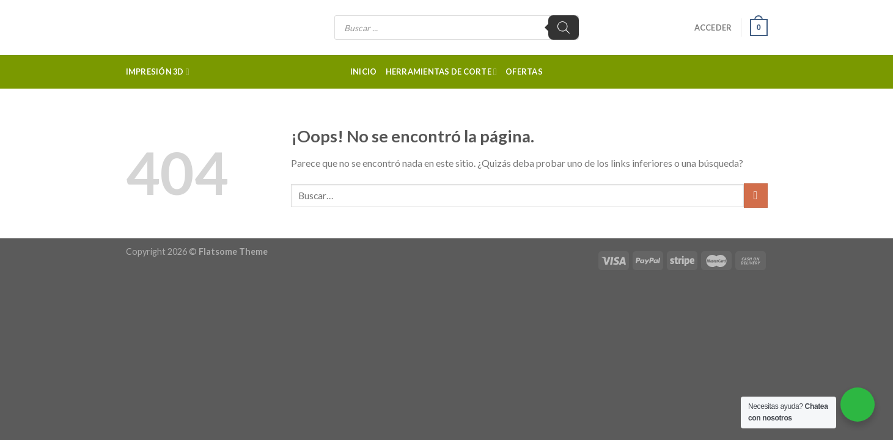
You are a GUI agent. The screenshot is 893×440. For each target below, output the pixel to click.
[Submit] (756, 195)
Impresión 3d (157, 72)
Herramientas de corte (442, 72)
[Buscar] (563, 27)
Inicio (363, 71)
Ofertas (524, 71)
